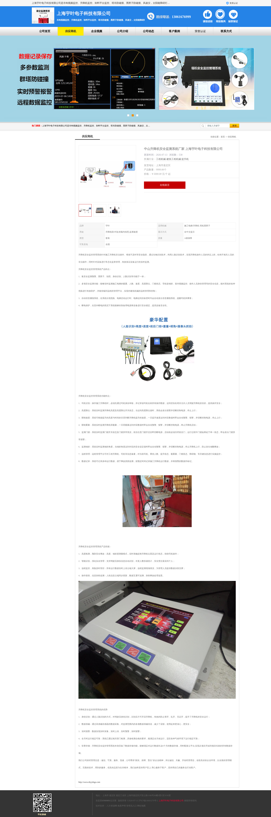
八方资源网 (112, 806)
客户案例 (174, 31)
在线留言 (165, 185)
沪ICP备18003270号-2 (148, 800)
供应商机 (70, 31)
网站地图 (141, 806)
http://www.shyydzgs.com (89, 782)
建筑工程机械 (173, 159)
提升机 (185, 159)
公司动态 (148, 31)
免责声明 (122, 806)
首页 (223, 137)
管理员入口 (131, 806)
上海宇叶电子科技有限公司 (171, 800)
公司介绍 (122, 31)
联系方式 (226, 31)
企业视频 (96, 31)
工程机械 (161, 159)
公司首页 (44, 31)
